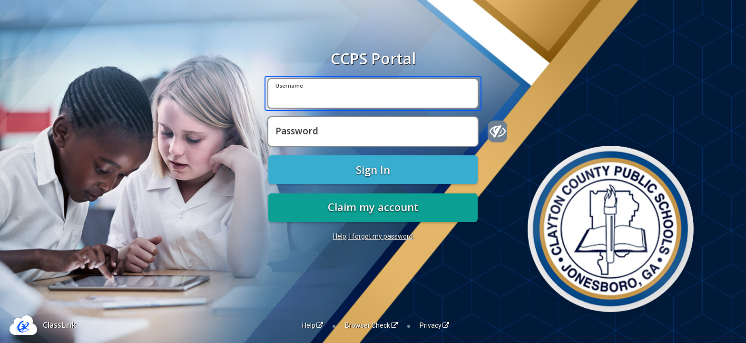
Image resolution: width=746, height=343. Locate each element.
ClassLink (59, 325)
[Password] (373, 131)
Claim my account (373, 207)
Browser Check (371, 325)
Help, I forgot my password (373, 236)
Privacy (434, 325)
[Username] (373, 93)
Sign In (373, 169)
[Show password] (497, 131)
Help (312, 325)
